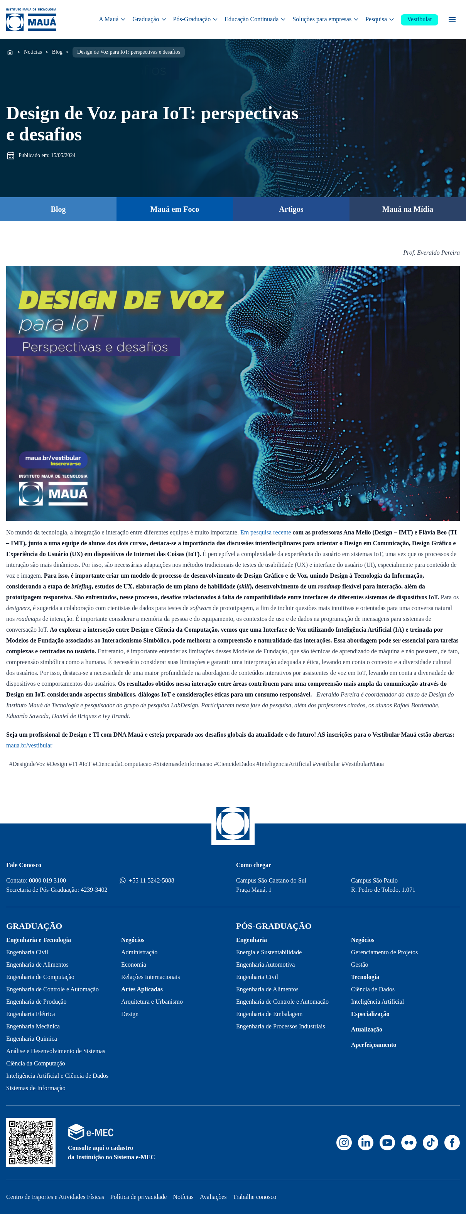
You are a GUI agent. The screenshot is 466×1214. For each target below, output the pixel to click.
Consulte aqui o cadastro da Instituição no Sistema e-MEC (111, 1152)
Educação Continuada (255, 19)
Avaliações (213, 1197)
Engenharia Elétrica (30, 1014)
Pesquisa (380, 19)
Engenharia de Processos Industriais (280, 1026)
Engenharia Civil (27, 952)
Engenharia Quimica (31, 1038)
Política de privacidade (138, 1197)
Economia (133, 964)
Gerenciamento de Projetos (384, 952)
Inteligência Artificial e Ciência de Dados (57, 1075)
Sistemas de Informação (36, 1088)
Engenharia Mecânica (33, 1026)
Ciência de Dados (373, 989)
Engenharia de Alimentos (37, 964)
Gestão (359, 964)
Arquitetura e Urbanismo (152, 1001)
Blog (57, 51)
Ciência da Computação (35, 1063)
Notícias (33, 51)
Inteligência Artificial (377, 1001)
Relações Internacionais (150, 977)
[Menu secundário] (452, 19)
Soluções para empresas (325, 19)
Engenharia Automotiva (265, 964)
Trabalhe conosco (255, 1197)
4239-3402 (94, 889)
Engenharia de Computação (40, 977)
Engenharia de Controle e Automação (52, 989)
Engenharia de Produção (36, 1001)
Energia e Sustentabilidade (269, 952)
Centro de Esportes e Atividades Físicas (55, 1197)
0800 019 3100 (47, 880)
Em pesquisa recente (265, 532)
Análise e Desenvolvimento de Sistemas (55, 1051)
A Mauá (112, 19)
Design (129, 1014)
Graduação (149, 19)
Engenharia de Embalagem (269, 1014)
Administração (139, 952)
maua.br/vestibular (29, 745)
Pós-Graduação (196, 19)
